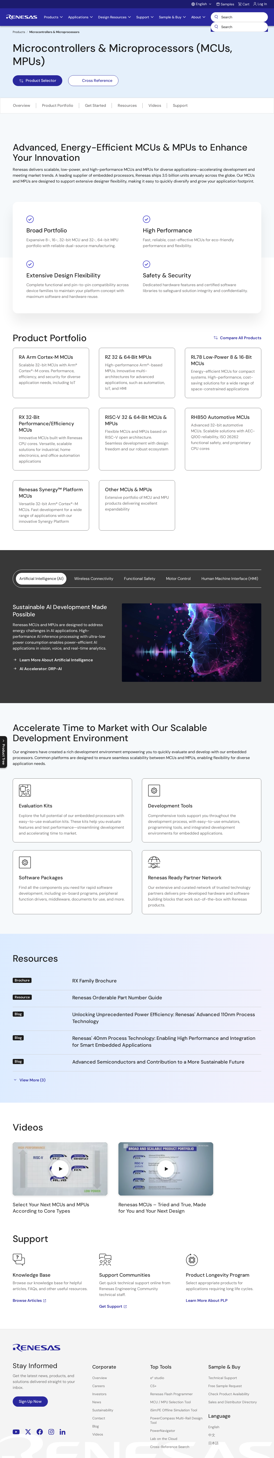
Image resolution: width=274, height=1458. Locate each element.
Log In (262, 4)
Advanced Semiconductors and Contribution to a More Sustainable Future (158, 1062)
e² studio (157, 1378)
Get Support (113, 1306)
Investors (99, 1394)
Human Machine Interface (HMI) (229, 578)
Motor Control (178, 578)
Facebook (39, 1432)
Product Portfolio (57, 105)
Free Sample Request (225, 1386)
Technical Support (222, 1378)
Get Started (95, 105)
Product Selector (37, 80)
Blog (95, 1426)
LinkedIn (62, 1432)
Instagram (51, 1432)
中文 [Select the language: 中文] (211, 1435)
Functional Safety (139, 578)
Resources (127, 105)
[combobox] (239, 27)
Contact (98, 1418)
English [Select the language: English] (213, 1427)
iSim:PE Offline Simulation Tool (173, 1410)
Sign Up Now (30, 1401)
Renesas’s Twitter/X (28, 1432)
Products (19, 32)
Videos (154, 105)
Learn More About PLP (207, 1300)
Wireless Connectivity (93, 578)
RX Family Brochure (94, 981)
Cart (245, 4)
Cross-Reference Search (169, 1447)
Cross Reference (93, 81)
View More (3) (29, 1080)
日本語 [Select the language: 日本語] (213, 1443)
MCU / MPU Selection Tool (170, 1402)
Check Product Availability (228, 1394)
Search (239, 17)
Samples (227, 4)
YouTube (16, 1432)
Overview (21, 105)
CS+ (153, 1386)
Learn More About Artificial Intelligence (53, 660)
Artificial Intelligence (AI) (41, 578)
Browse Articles (30, 1300)
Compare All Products (237, 337)
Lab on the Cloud (163, 1438)
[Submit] (216, 27)
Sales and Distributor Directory (232, 1402)
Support (180, 105)
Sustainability (102, 1410)
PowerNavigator (162, 1430)
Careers (98, 1386)
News (96, 1402)
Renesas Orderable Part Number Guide (117, 997)
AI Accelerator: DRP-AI (37, 668)
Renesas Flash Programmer (171, 1394)
